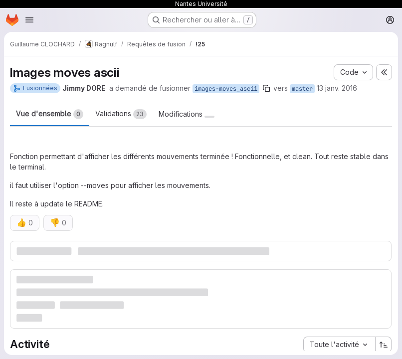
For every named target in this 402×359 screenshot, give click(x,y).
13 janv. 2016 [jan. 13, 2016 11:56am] (337, 88)
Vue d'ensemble (49, 114)
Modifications (186, 114)
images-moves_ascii (226, 89)
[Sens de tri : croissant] (384, 345)
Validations (121, 114)
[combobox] (339, 345)
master (302, 89)
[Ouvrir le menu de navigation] (29, 20)
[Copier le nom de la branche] (266, 88)
